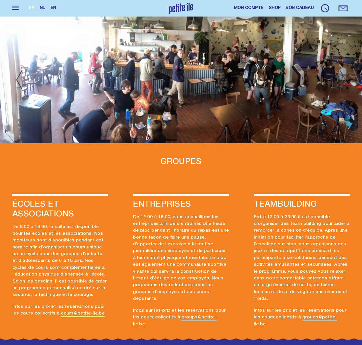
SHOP (275, 8)
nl (42, 8)
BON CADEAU (300, 8)
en (53, 8)
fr (32, 8)
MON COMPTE (249, 8)
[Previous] (19, 79)
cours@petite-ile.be (83, 313)
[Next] (342, 79)
